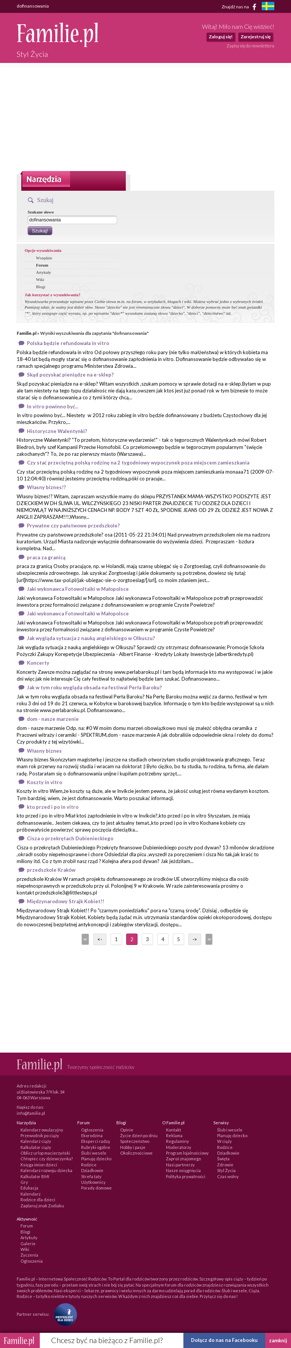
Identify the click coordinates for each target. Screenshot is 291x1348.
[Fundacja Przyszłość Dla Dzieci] (63, 1313)
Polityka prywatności (185, 1176)
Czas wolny (228, 1176)
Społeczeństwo (134, 1141)
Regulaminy (177, 1141)
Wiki (40, 279)
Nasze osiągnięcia (183, 1170)
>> (208, 939)
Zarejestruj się (256, 36)
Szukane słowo (41, 212)
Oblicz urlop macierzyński (45, 1152)
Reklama (174, 1135)
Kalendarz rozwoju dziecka (46, 1170)
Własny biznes (44, 751)
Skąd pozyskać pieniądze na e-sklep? (70, 375)
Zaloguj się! (221, 36)
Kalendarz (30, 1193)
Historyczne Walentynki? (57, 431)
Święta (223, 1158)
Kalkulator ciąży (35, 1147)
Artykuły (43, 272)
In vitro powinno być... (52, 406)
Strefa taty (91, 1176)
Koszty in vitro (44, 782)
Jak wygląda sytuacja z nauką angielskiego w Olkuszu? (91, 638)
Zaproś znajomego (183, 1158)
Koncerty (38, 663)
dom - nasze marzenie (53, 719)
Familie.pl (26, 333)
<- (99, 939)
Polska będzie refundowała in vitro (68, 343)
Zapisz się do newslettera (250, 46)
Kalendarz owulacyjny (41, 1129)
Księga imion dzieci (38, 1164)
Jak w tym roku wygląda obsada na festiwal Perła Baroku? (94, 687)
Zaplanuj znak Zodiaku (42, 1205)
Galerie (28, 1243)
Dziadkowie (92, 1170)
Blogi (40, 286)
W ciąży (224, 1141)
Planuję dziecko (96, 1158)
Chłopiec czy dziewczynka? (46, 1158)
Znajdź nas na (240, 7)
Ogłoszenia (92, 1129)
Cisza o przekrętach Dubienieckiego (70, 838)
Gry (24, 1182)
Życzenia (29, 1254)
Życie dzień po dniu (139, 1135)
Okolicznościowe (136, 1152)
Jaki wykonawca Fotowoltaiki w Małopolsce (78, 589)
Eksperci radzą (95, 1141)
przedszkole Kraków (51, 870)
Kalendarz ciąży (35, 1141)
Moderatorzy (178, 1147)
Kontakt (173, 1129)
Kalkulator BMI (34, 1176)
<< (84, 939)
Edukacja (29, 1187)
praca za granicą (46, 557)
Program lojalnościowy (187, 1152)
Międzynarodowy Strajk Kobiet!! (65, 901)
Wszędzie (44, 258)
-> (194, 939)
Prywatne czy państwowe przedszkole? (73, 526)
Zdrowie (225, 1164)
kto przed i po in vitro (52, 807)
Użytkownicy (93, 1182)
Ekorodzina (92, 1135)
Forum (42, 265)
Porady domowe (96, 1187)
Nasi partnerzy (180, 1164)
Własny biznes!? (46, 487)
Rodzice (89, 1164)
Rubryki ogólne (95, 1147)
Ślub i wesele (93, 1152)
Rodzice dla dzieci (37, 1199)
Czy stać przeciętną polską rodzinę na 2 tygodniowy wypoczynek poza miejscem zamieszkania (138, 463)
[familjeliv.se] (267, 7)
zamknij (278, 1340)
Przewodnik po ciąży (39, 1135)
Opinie (126, 1129)
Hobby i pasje (133, 1147)
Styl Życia (226, 1170)
